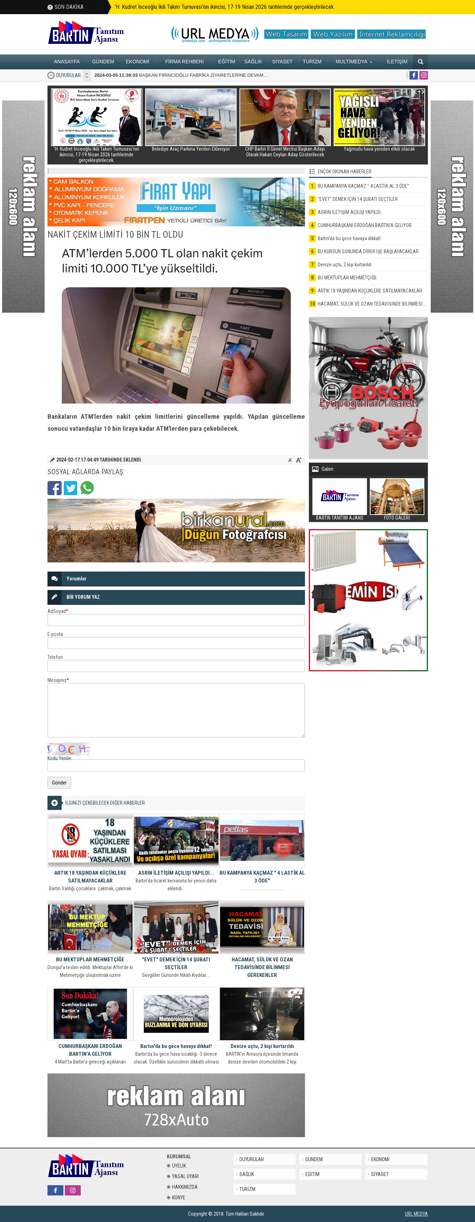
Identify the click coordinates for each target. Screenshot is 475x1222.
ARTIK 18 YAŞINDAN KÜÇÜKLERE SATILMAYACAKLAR (90, 877)
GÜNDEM (103, 61)
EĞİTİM (226, 61)
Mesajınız (58, 680)
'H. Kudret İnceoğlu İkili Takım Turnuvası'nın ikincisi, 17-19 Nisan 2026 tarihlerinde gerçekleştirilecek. (225, 7)
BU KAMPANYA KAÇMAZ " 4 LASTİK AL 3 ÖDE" (262, 877)
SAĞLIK (253, 61)
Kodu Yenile (59, 758)
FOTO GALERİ (397, 518)
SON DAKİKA (69, 7)
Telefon (55, 657)
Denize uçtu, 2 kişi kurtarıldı (262, 1046)
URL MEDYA (416, 1214)
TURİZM (312, 61)
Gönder (59, 783)
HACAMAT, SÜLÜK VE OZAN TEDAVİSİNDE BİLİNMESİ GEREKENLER (262, 967)
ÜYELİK (176, 1166)
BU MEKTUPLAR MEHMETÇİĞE (90, 959)
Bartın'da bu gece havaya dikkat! (176, 1046)
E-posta (55, 634)
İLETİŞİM (397, 61)
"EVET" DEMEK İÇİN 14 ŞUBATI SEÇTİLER (176, 963)
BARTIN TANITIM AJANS (339, 518)
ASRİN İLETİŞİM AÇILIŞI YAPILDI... (176, 873)
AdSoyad (57, 611)
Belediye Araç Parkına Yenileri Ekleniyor (191, 149)
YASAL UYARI (183, 1176)
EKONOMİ (137, 61)
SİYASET (282, 61)
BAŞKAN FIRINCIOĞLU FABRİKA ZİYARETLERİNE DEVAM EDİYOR (189, 75)
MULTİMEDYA (354, 61)
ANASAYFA (67, 61)
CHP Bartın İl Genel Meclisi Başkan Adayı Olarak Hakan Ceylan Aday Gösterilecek (285, 151)
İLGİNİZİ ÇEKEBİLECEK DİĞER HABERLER (105, 803)
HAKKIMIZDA (182, 1187)
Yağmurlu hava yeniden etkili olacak (379, 149)
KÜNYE (176, 1197)
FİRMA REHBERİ (184, 61)
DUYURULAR (68, 75)
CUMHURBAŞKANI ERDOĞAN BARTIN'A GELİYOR (90, 1050)
